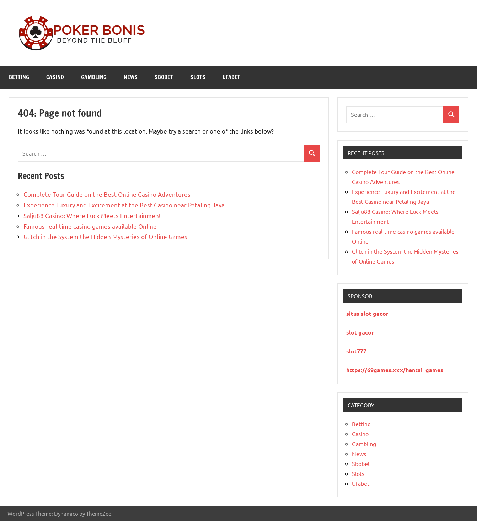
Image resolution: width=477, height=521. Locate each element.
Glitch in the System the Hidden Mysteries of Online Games (105, 236)
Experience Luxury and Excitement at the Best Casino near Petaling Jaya (124, 204)
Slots (197, 77)
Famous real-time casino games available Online (90, 226)
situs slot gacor (367, 313)
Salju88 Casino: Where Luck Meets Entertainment (92, 215)
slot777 (356, 351)
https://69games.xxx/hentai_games (394, 370)
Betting (19, 77)
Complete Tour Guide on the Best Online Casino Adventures (107, 194)
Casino (55, 77)
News (131, 77)
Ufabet (231, 77)
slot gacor (360, 332)
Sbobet (164, 77)
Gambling (94, 77)
